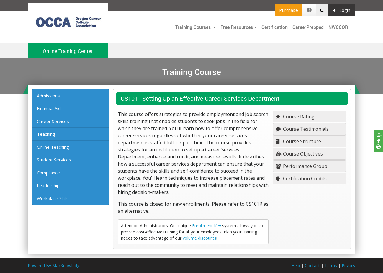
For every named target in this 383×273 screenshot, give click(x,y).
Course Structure (298, 141)
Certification (274, 27)
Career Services (53, 121)
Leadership (48, 185)
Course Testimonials (302, 129)
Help (378, 141)
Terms (331, 265)
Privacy (348, 265)
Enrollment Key (206, 225)
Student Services (54, 160)
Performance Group (301, 166)
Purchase (288, 10)
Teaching (46, 134)
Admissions (48, 96)
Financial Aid (49, 108)
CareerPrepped (308, 27)
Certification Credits (301, 178)
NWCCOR (338, 27)
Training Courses (193, 27)
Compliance (48, 173)
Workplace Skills (53, 198)
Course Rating (295, 116)
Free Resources (236, 27)
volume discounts (199, 238)
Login (341, 10)
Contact (312, 265)
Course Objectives (299, 154)
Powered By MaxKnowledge (55, 265)
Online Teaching (53, 147)
